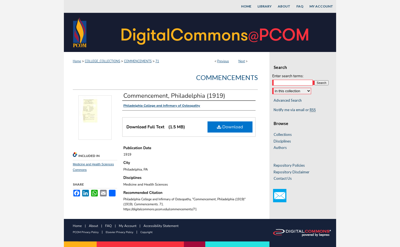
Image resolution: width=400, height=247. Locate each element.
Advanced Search (288, 100)
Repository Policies (289, 165)
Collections (283, 135)
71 (157, 61)
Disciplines (282, 141)
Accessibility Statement (161, 226)
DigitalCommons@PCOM (215, 32)
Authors (280, 148)
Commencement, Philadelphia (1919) (174, 96)
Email (279, 195)
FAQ (108, 226)
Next (241, 61)
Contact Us (283, 178)
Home (77, 61)
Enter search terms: (287, 76)
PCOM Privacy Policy (86, 232)
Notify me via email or (295, 110)
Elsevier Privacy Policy (119, 232)
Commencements (227, 77)
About (93, 226)
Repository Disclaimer (291, 172)
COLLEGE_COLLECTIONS (102, 61)
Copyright (146, 232)
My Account (128, 226)
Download (230, 127)
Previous (223, 61)
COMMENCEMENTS (138, 61)
